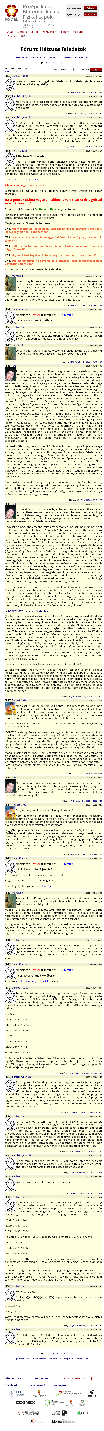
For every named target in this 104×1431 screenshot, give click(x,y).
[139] (8, 987)
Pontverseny (49, 31)
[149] (8, 345)
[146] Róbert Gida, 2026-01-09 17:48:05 (86, 696)
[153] (8, 150)
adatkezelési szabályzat (49, 1385)
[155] (8, 96)
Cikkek (34, 31)
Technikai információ (39, 57)
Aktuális (22, 31)
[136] (8, 1155)
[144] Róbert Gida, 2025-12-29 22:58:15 (86, 801)
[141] (8, 940)
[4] (54, 63)
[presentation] (6, 179)
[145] (8, 777)
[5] (57, 63)
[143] (8, 858)
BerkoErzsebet (21, 75)
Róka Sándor (19, 150)
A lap (10, 31)
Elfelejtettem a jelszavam (73, 57)
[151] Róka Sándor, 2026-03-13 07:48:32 (86, 92)
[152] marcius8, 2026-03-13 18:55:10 (88, 113)
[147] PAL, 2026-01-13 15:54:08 (90, 500)
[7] (65, 63)
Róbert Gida (19, 700)
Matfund (78, 31)
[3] (50, 63)
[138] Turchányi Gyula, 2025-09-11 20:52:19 (85, 1073)
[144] (8, 804)
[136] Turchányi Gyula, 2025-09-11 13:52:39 (85, 1151)
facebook (11, 1385)
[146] (8, 700)
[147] (8, 503)
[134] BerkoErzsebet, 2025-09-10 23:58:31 (85, 1173)
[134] (8, 1197)
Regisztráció (90, 14)
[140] (8, 964)
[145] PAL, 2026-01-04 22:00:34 (90, 774)
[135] (8, 1176)
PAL (14, 365)
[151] (8, 309)
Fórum (65, 31)
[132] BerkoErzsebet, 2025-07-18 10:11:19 (85, 1325)
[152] (8, 275)
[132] (8, 1329)
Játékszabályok (22, 57)
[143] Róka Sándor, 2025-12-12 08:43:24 (86, 362)
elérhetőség (13, 1378)
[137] (8, 1116)
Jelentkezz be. (12, 71)
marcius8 (17, 275)
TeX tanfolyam (55, 57)
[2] (46, 63)
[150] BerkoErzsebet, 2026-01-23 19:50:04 (85, 147)
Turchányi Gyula (21, 96)
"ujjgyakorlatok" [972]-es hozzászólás (27, 610)
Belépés (90, 8)
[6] (61, 63)
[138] (8, 1076)
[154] (8, 117)
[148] (8, 365)
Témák (87, 57)
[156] (8, 75)
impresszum (42, 1378)
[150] (8, 327)
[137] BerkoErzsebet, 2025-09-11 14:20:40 (85, 1112)
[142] (8, 892)
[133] (8, 1286)
